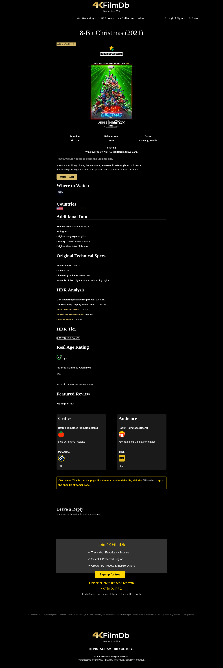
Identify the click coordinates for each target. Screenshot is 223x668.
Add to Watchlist (66, 44)
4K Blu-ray (107, 18)
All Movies (149, 480)
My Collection (126, 18)
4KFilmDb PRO (111, 588)
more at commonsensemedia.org (75, 384)
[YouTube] (124, 648)
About (142, 18)
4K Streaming (85, 18)
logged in (74, 514)
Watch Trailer (67, 176)
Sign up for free (110, 574)
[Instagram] (100, 648)
